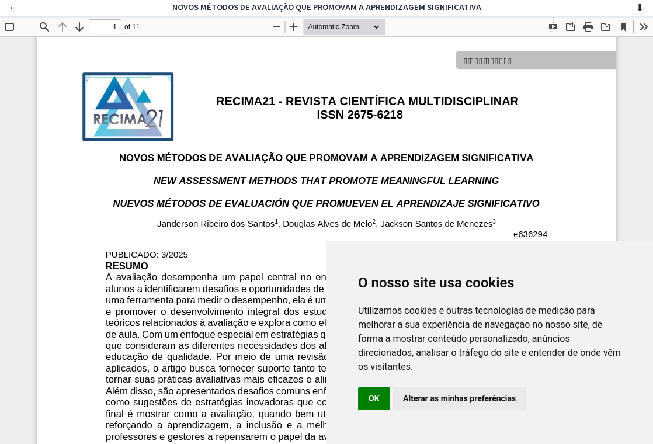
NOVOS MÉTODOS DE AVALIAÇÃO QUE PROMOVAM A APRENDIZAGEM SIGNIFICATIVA (326, 7)
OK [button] (374, 398)
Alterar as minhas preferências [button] (459, 398)
